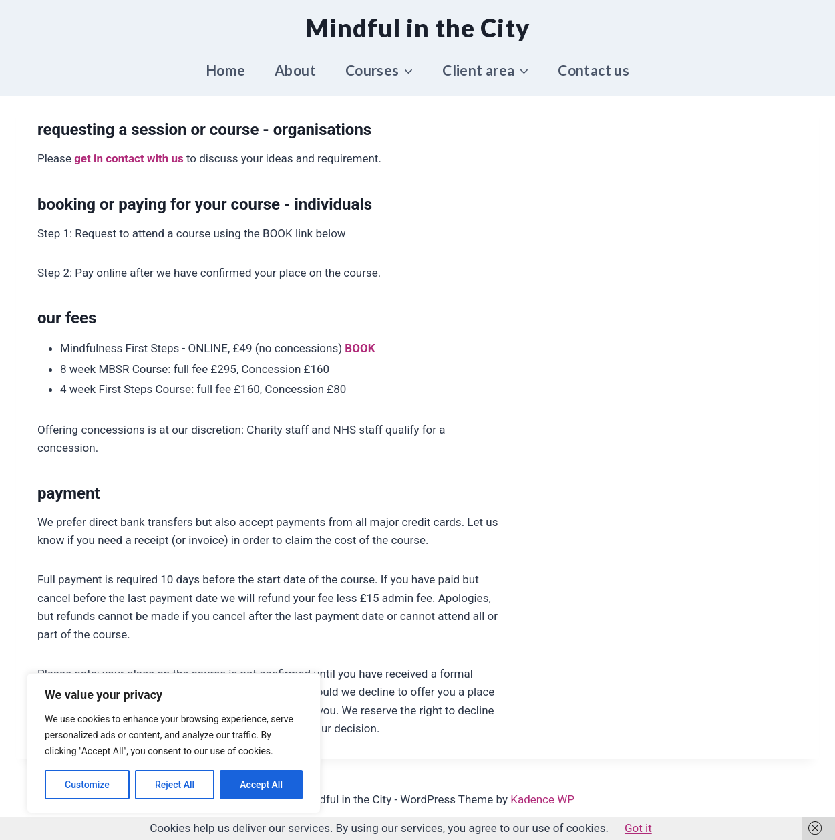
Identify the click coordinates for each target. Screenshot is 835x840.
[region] (174, 743)
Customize (87, 784)
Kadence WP (542, 799)
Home (226, 69)
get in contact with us (129, 158)
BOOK (360, 348)
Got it (638, 828)
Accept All (261, 784)
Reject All (174, 784)
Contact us (593, 69)
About (295, 69)
